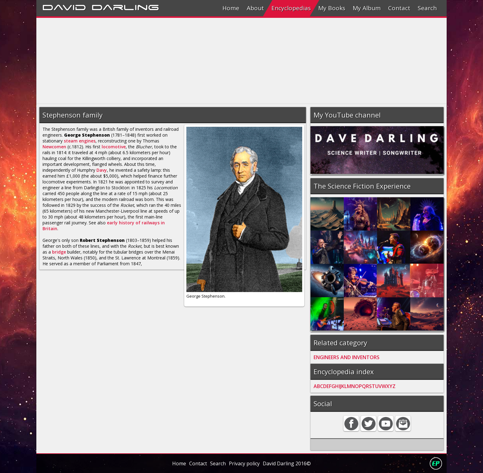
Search (427, 8)
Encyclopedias (291, 8)
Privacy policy (244, 463)
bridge (59, 252)
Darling (125, 6)
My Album (367, 8)
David (64, 6)
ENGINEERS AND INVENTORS (347, 357)
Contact (399, 8)
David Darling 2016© (287, 463)
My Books (331, 8)
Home (230, 8)
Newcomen (54, 147)
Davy (101, 170)
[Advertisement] (221, 61)
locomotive (114, 147)
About (255, 8)
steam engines (79, 141)
